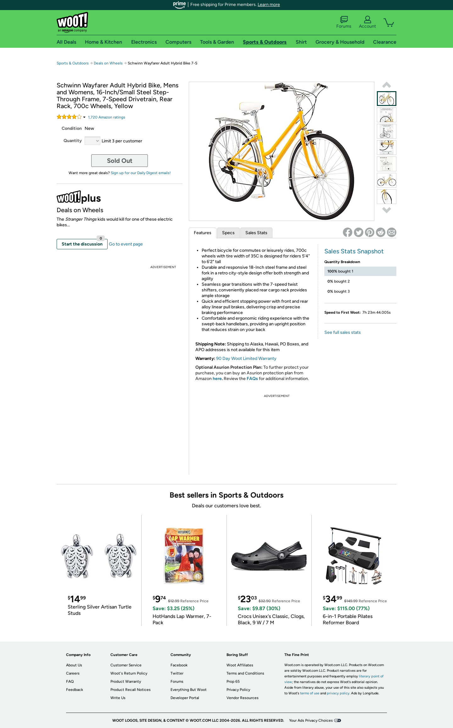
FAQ (70, 681)
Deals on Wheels (108, 63)
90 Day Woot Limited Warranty (246, 358)
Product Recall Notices (130, 689)
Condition (72, 128)
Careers (73, 673)
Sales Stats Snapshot (354, 251)
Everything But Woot (189, 689)
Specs (228, 232)
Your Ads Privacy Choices (311, 720)
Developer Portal (185, 698)
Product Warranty (125, 681)
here (217, 378)
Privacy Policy (238, 689)
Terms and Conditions (245, 673)
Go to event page (126, 244)
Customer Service (126, 665)
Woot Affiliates (239, 665)
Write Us (118, 698)
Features (202, 232)
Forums (343, 22)
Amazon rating (106, 117)
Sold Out (119, 160)
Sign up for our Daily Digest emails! (141, 173)
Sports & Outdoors (73, 63)
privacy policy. (338, 693)
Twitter (177, 673)
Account (367, 22)
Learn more (269, 4)
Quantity (73, 140)
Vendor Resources (242, 698)
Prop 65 (233, 681)
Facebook (179, 665)
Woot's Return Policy (128, 673)
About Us (74, 665)
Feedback (74, 689)
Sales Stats (256, 232)
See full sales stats (342, 332)
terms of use (309, 693)
